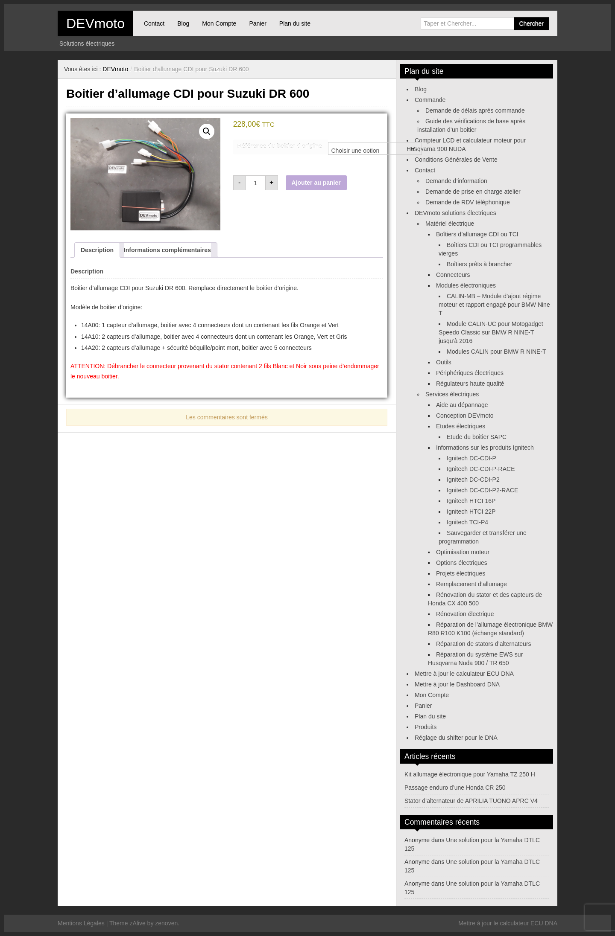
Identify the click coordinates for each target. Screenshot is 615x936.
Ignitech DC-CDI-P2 (473, 479)
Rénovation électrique (465, 613)
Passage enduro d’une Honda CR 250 (455, 787)
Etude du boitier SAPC (477, 436)
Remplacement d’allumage (471, 584)
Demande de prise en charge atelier (473, 191)
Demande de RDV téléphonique (467, 202)
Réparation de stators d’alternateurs (483, 643)
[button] (206, 131)
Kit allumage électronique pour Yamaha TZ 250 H (469, 774)
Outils (443, 362)
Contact (154, 23)
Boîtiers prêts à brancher (479, 264)
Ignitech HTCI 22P (471, 511)
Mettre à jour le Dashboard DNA (457, 684)
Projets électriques (460, 573)
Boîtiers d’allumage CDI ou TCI (477, 234)
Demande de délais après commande (475, 110)
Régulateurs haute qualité (470, 383)
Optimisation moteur (462, 552)
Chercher (531, 23)
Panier (257, 23)
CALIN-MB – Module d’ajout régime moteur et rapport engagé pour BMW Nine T (494, 305)
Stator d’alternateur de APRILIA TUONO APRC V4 (471, 800)
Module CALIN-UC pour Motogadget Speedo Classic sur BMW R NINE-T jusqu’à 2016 (491, 332)
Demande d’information (456, 180)
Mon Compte (219, 23)
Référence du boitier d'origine (279, 146)
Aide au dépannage (462, 404)
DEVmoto (95, 23)
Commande (430, 99)
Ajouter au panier (316, 182)
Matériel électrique (449, 223)
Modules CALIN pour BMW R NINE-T (496, 351)
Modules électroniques (466, 285)
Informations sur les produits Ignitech (485, 447)
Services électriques (452, 394)
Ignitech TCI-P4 (467, 522)
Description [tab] (97, 250)
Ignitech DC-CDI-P (471, 458)
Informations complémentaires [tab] (167, 250)
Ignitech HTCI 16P (471, 500)
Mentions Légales (81, 923)
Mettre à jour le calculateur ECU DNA (464, 673)
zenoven (166, 923)
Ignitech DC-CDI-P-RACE (481, 468)
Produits (425, 727)
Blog (183, 23)
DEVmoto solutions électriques (455, 212)
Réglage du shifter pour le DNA (456, 737)
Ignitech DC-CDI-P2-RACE (482, 490)
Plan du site (294, 23)
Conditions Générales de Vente (456, 159)
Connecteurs (453, 274)
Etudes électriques (460, 426)
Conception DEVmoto (465, 415)
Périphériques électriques (470, 372)
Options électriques (461, 562)
